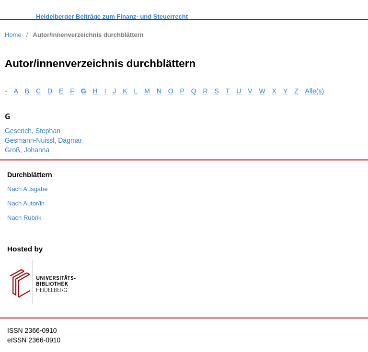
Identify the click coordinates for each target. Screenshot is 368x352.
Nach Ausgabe (27, 189)
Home (13, 34)
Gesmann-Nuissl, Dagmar (43, 140)
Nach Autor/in (26, 203)
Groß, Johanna (27, 150)
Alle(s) (314, 91)
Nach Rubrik (24, 217)
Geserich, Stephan (32, 131)
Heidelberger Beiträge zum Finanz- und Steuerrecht (112, 16)
